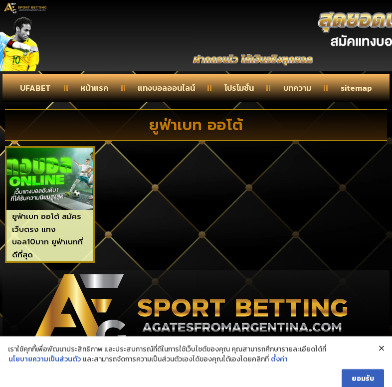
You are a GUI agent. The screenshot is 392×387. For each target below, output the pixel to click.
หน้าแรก (94, 88)
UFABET (35, 88)
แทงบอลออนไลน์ (166, 88)
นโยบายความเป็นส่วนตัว (44, 374)
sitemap (356, 88)
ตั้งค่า (279, 374)
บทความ (297, 88)
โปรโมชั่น (239, 88)
